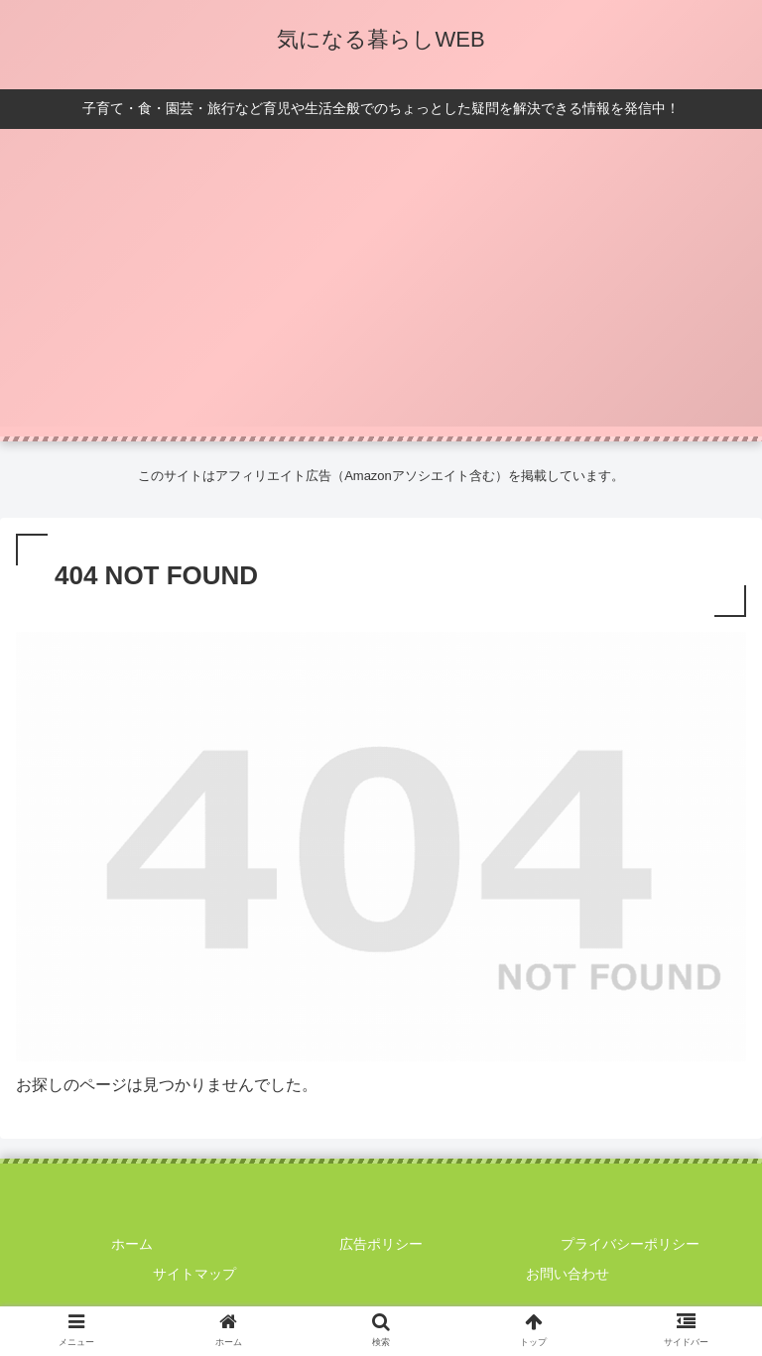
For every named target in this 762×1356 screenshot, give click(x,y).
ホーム (132, 1244)
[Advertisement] (381, 288)
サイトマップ (194, 1274)
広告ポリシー (381, 1244)
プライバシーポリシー (630, 1244)
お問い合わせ (567, 1274)
